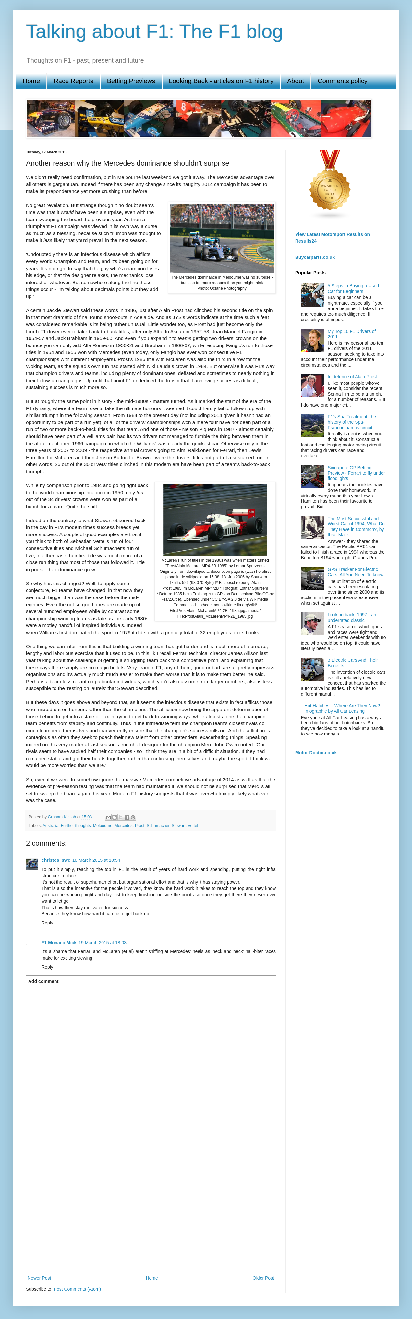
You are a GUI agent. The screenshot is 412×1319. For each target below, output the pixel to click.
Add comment (43, 981)
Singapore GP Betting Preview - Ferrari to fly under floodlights (356, 473)
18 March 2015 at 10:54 (96, 860)
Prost (139, 825)
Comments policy (342, 80)
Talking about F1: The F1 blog (154, 31)
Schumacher (158, 825)
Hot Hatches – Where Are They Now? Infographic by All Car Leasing (342, 708)
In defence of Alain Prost (352, 376)
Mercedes (123, 825)
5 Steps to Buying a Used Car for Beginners (353, 288)
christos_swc (56, 860)
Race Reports (73, 80)
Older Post (263, 1278)
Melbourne (103, 825)
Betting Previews (131, 80)
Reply (47, 922)
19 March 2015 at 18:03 (103, 942)
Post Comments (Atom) (77, 1289)
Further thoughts (76, 825)
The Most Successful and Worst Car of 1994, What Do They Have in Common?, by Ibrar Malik (356, 526)
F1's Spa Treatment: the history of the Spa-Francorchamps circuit (352, 422)
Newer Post (39, 1278)
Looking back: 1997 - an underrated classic (352, 617)
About (295, 80)
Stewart (179, 825)
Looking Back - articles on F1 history (221, 80)
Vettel (193, 825)
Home (31, 80)
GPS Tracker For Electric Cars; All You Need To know (355, 572)
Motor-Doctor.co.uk (316, 752)
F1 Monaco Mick (59, 942)
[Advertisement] (64, 1202)
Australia (50, 825)
